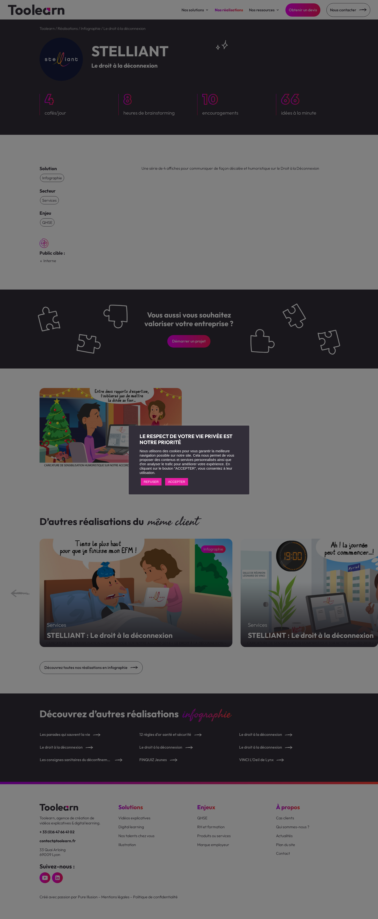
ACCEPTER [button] (176, 482)
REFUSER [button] (151, 482)
